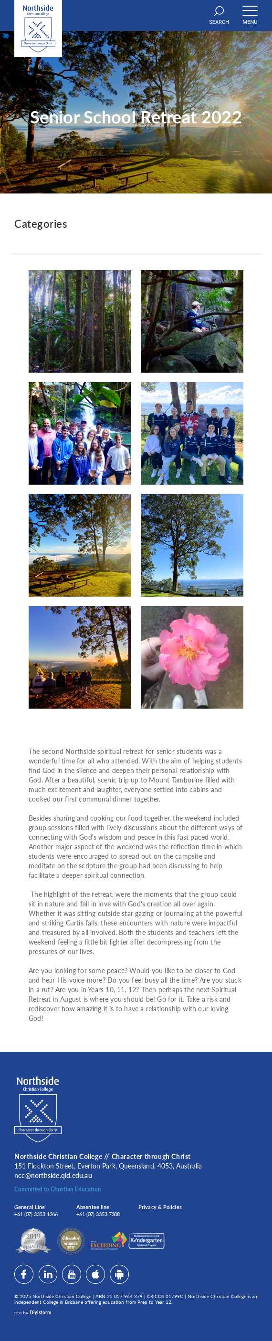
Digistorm (40, 1312)
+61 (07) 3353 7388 (98, 1214)
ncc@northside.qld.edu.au (53, 1175)
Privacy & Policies (160, 1207)
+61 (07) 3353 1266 (36, 1214)
